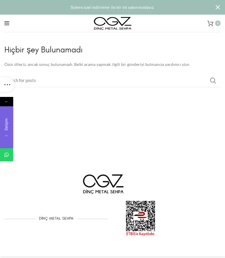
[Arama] (112, 80)
